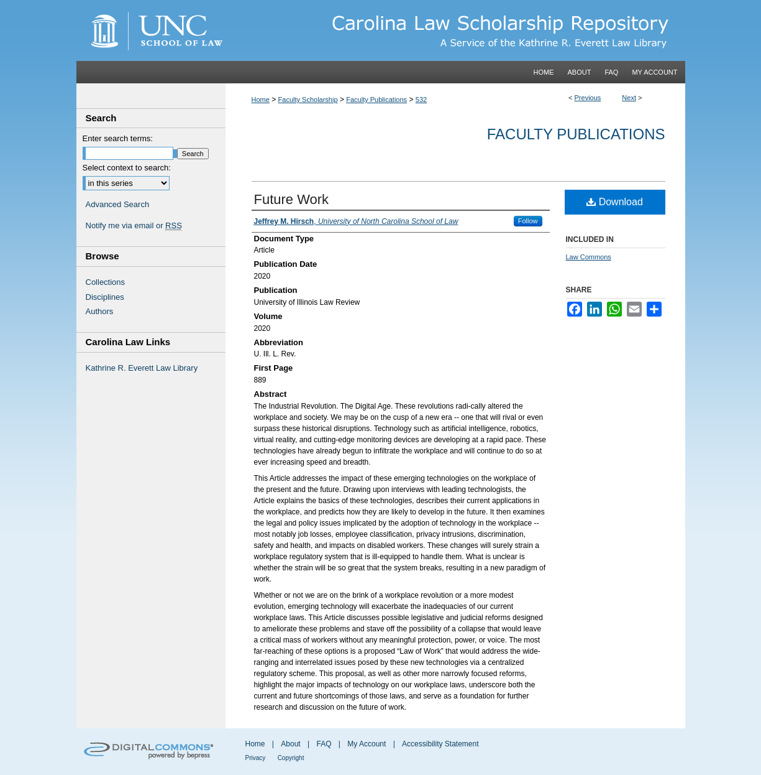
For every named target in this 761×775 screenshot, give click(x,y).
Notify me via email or (134, 226)
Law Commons (588, 257)
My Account (366, 744)
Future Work (291, 199)
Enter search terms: (118, 138)
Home (261, 99)
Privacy (255, 757)
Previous (588, 97)
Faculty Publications (376, 99)
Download (614, 202)
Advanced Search (118, 204)
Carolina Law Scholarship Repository (455, 30)
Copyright (291, 757)
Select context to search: (127, 167)
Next (629, 97)
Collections (105, 282)
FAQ (323, 744)
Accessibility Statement (440, 744)
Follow (528, 221)
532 (421, 99)
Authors (100, 311)
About (290, 744)
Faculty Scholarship (308, 99)
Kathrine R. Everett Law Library (142, 368)
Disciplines (105, 297)
